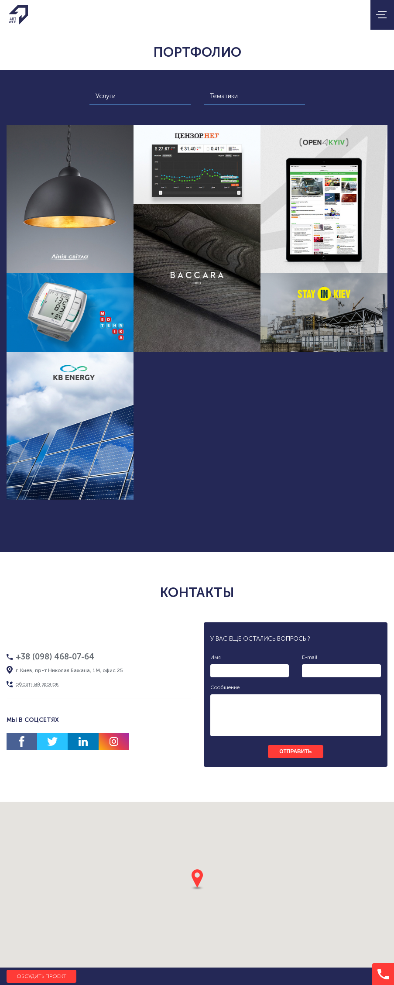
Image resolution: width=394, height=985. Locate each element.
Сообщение (225, 687)
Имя (215, 657)
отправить (295, 751)
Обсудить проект (41, 976)
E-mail (309, 657)
